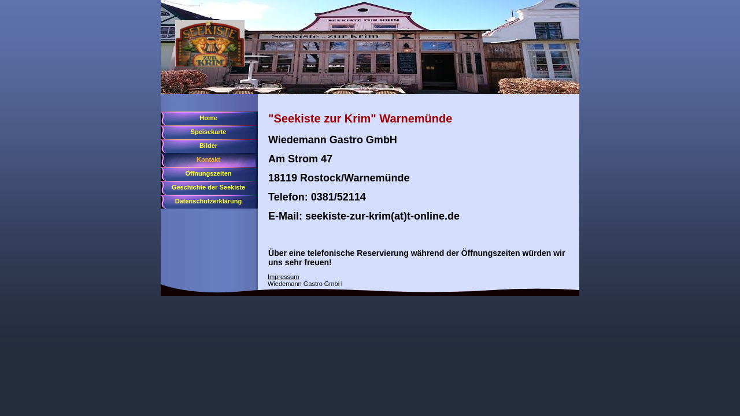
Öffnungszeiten (208, 173)
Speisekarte (209, 131)
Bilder (208, 145)
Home (208, 117)
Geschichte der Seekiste (208, 187)
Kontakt (208, 159)
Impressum (283, 276)
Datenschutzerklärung (208, 201)
